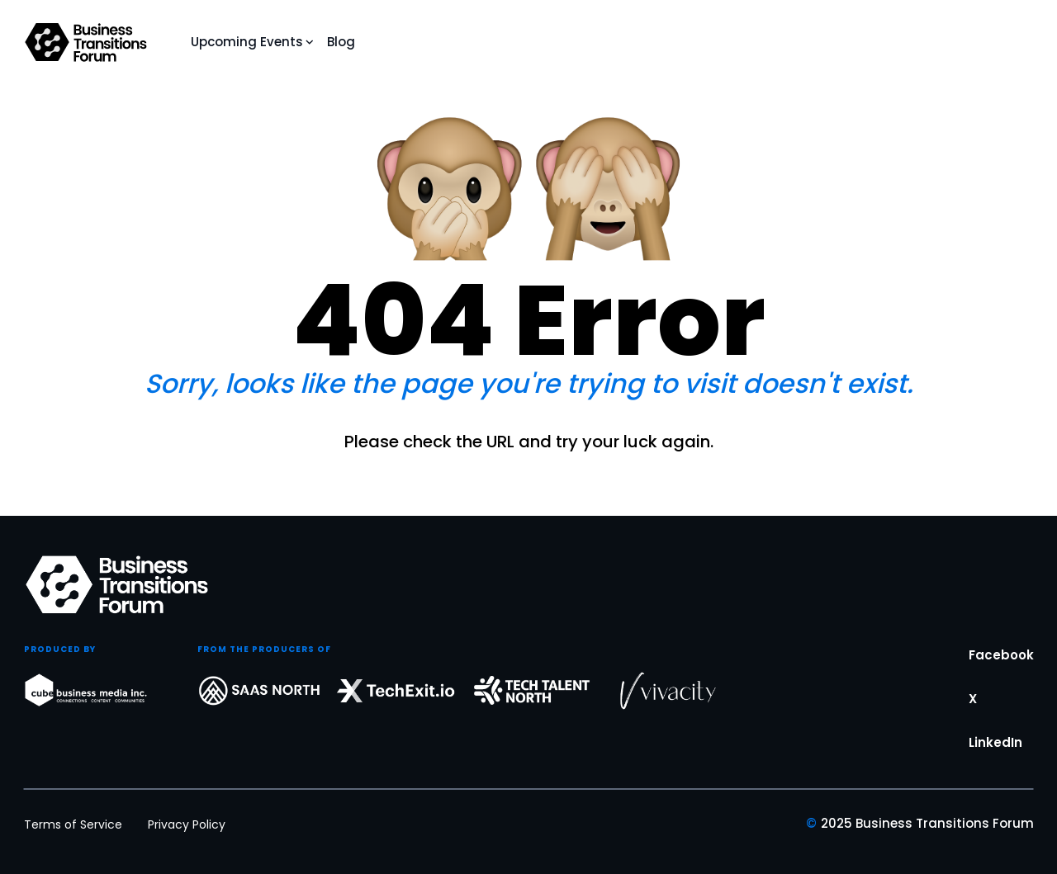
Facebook (1001, 667)
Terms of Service (73, 824)
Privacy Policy (186, 824)
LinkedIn (995, 754)
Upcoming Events (247, 41)
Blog (341, 41)
